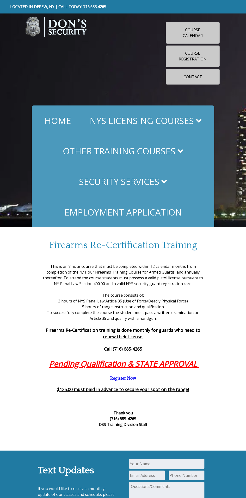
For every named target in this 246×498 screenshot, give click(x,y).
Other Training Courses (123, 151)
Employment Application (123, 212)
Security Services (123, 182)
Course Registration (193, 56)
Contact (193, 76)
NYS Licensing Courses (146, 121)
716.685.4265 (94, 6)
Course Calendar (193, 32)
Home (57, 121)
